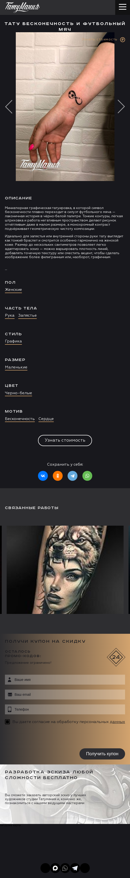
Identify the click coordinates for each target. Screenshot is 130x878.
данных (117, 722)
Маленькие (16, 367)
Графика (13, 341)
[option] (65, 260)
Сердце (46, 419)
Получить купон (102, 753)
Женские (13, 290)
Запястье (27, 316)
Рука (10, 316)
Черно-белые (18, 393)
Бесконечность (20, 419)
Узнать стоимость (65, 440)
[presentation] (36, 737)
